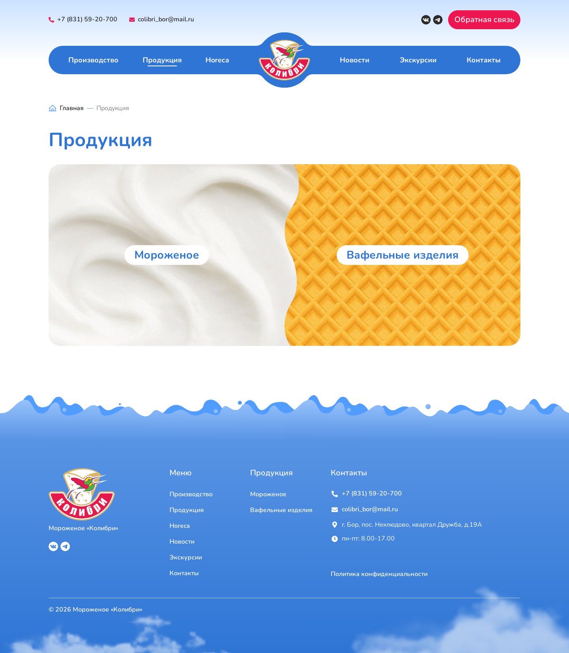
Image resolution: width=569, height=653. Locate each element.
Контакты (484, 60)
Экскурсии (418, 60)
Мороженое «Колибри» (83, 528)
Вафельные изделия (403, 255)
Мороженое (166, 255)
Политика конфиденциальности (379, 574)
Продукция (162, 60)
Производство (93, 60)
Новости (354, 60)
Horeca (217, 60)
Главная (72, 108)
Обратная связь (484, 19)
